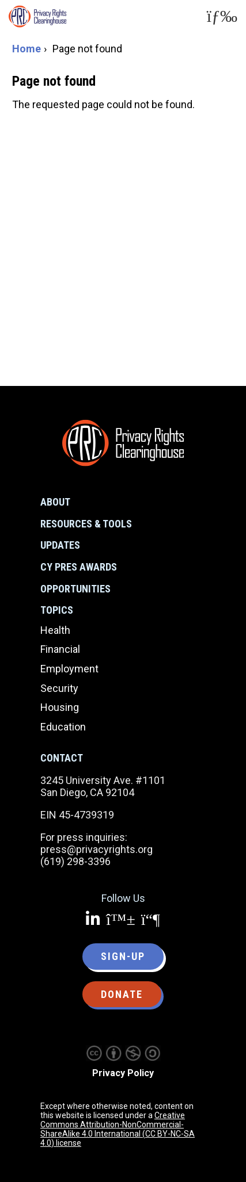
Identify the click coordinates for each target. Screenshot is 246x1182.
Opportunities (75, 589)
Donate (122, 994)
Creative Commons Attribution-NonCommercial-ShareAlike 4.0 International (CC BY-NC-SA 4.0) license (117, 1129)
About (55, 502)
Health (55, 630)
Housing (59, 707)
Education (63, 727)
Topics (56, 610)
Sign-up (123, 956)
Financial (60, 649)
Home (26, 49)
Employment (69, 669)
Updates (60, 545)
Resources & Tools (86, 524)
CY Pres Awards (78, 567)
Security (59, 688)
